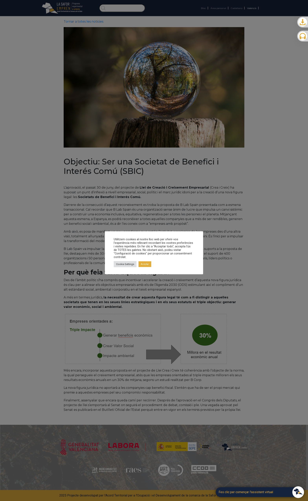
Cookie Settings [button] (125, 264)
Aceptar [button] (145, 264)
